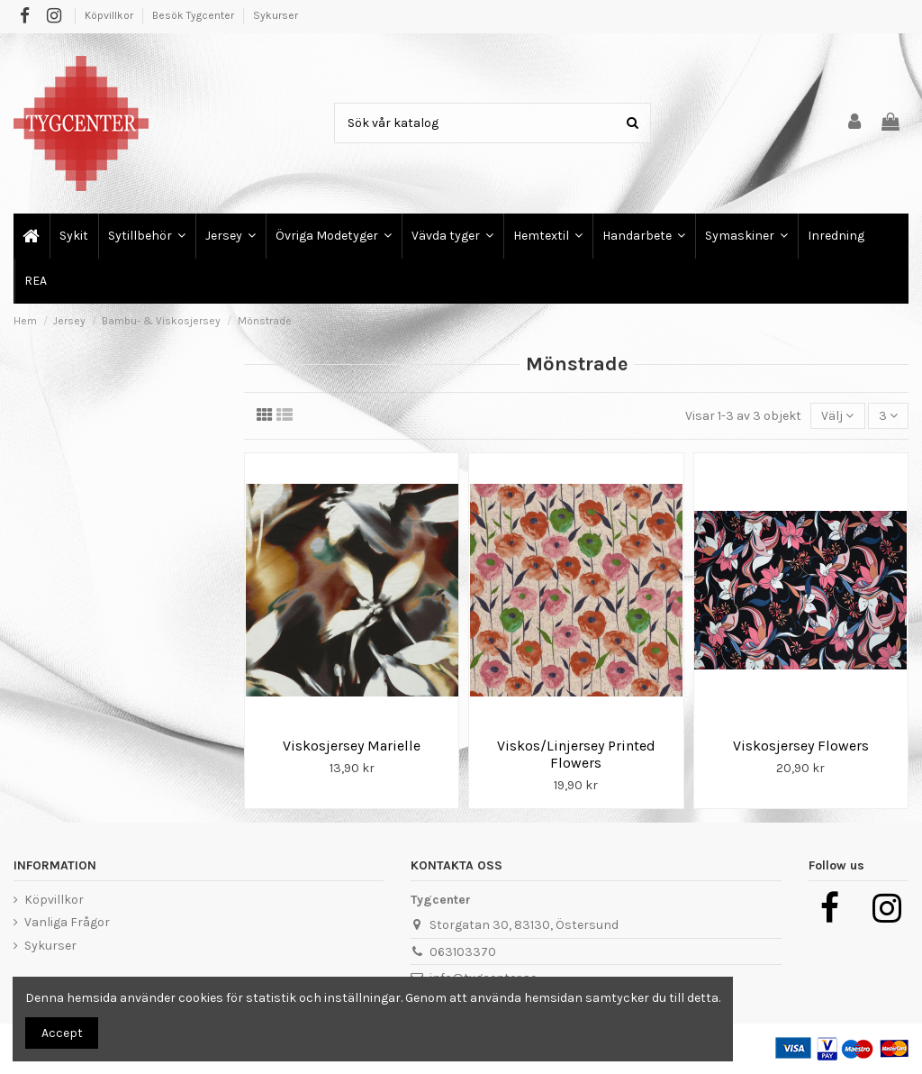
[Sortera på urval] (837, 416)
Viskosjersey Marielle (351, 745)
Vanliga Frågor (67, 922)
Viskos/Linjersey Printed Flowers (576, 754)
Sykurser (275, 15)
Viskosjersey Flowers (801, 745)
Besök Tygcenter (194, 15)
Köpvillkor (110, 15)
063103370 (462, 952)
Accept (62, 1033)
